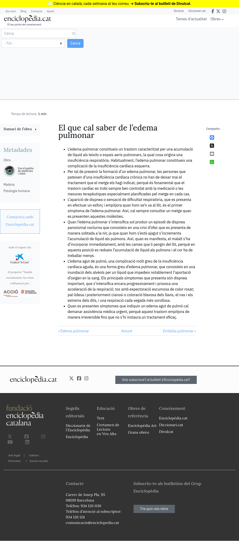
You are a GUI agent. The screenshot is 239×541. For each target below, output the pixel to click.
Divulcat (179, 11)
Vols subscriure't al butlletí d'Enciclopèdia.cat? (156, 380)
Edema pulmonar (73, 331)
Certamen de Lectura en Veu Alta (108, 429)
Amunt (126, 331)
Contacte (36, 11)
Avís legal (14, 455)
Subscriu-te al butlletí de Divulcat (162, 3)
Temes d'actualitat (191, 19)
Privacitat (14, 461)
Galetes (34, 455)
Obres (216, 19)
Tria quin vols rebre (154, 509)
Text (101, 418)
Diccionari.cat (197, 11)
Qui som (11, 11)
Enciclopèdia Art (142, 425)
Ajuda (50, 11)
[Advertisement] (179, 62)
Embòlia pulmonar (179, 331)
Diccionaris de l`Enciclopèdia (78, 427)
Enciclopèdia (77, 436)
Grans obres (138, 432)
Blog (23, 11)
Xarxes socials (38, 461)
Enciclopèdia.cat (173, 418)
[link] (20, 129)
